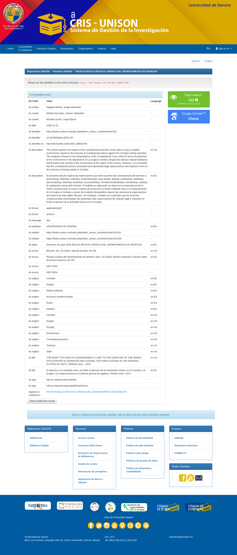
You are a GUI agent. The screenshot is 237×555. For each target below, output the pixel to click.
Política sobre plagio (137, 453)
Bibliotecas (36, 438)
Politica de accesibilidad (139, 438)
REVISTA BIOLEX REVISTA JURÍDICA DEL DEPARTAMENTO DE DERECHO (116, 71)
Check (193, 119)
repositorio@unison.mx (181, 537)
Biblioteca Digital (39, 445)
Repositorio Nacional (186, 445)
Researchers (67, 48)
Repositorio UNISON (38, 71)
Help (113, 48)
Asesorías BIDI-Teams (90, 445)
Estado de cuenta (87, 464)
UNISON (178, 438)
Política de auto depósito (140, 445)
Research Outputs (46, 48)
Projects (102, 48)
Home (11, 48)
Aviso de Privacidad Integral (118, 517)
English (208, 61)
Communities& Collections (25, 48)
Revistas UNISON (62, 71)
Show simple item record (42, 401)
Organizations (86, 48)
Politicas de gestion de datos (142, 460)
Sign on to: (224, 48)
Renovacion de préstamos (92, 471)
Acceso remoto (86, 438)
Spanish (195, 61)
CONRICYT (180, 453)
